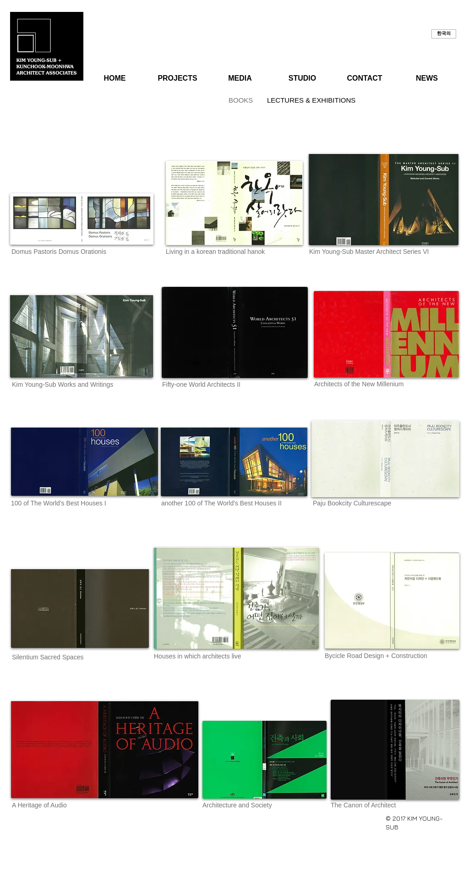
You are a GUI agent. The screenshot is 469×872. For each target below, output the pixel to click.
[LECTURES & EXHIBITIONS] (311, 100)
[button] (443, 33)
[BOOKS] (239, 100)
